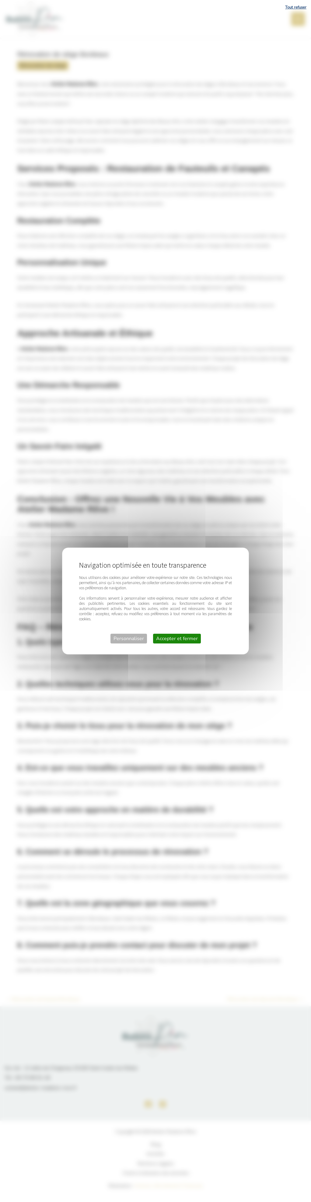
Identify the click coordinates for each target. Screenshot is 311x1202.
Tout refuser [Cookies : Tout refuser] (295, 7)
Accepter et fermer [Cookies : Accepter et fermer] (177, 638)
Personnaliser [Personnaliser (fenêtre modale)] (129, 638)
